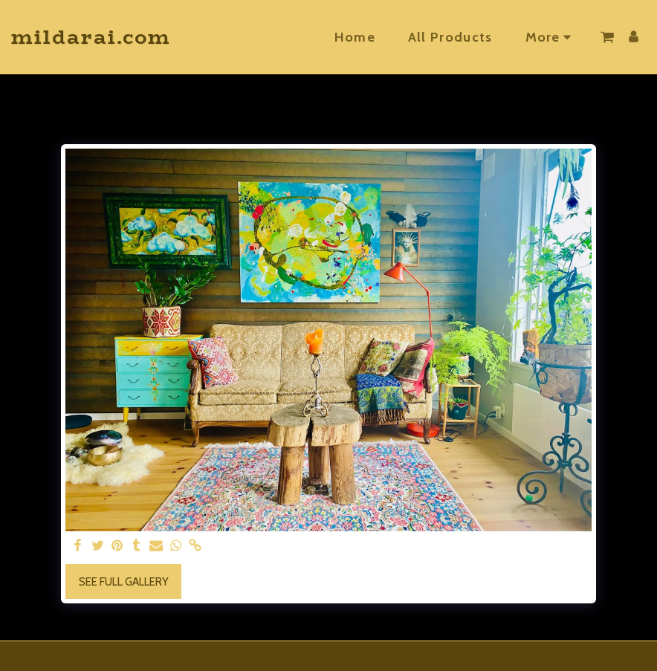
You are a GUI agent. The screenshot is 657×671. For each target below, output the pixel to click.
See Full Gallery (124, 582)
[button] (607, 37)
